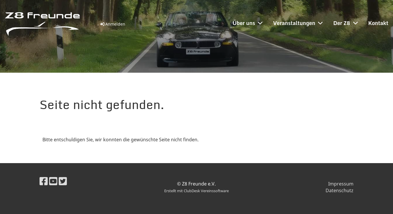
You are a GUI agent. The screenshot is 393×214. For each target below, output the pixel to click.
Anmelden (112, 24)
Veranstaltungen (298, 23)
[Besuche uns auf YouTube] (53, 181)
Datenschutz (339, 190)
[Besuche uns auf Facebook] (44, 181)
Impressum (340, 184)
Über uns (247, 23)
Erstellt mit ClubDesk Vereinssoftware (196, 190)
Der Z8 (345, 23)
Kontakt (378, 23)
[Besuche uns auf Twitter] (63, 181)
